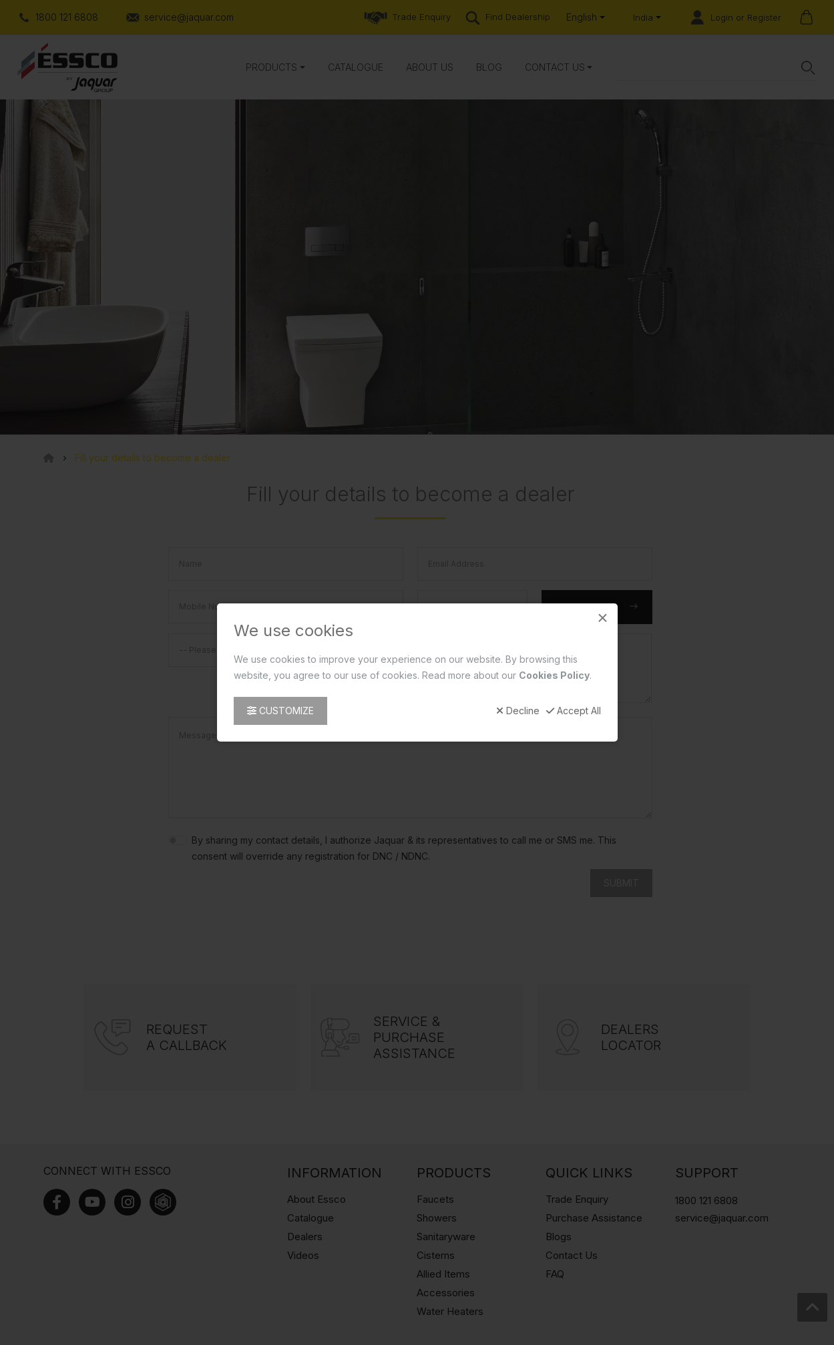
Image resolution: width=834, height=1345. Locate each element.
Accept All (573, 711)
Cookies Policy (554, 675)
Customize (280, 710)
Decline (518, 711)
